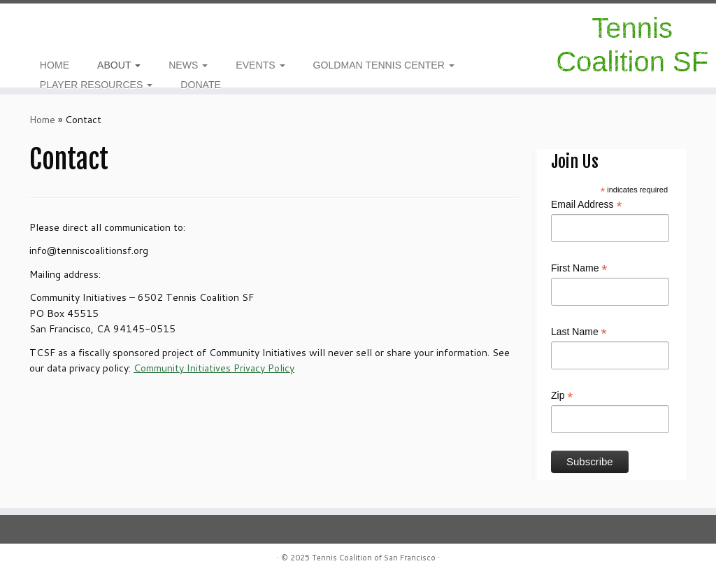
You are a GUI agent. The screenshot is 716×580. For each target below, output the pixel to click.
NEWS (188, 65)
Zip (562, 396)
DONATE (200, 84)
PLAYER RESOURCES (96, 84)
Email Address (586, 205)
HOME (54, 65)
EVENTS (260, 65)
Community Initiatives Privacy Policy (214, 368)
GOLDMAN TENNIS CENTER (383, 65)
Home (42, 120)
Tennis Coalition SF (632, 45)
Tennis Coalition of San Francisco (374, 557)
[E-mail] (52, 28)
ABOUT (119, 65)
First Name (579, 269)
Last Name (579, 332)
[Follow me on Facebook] (43, 28)
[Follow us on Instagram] (33, 28)
